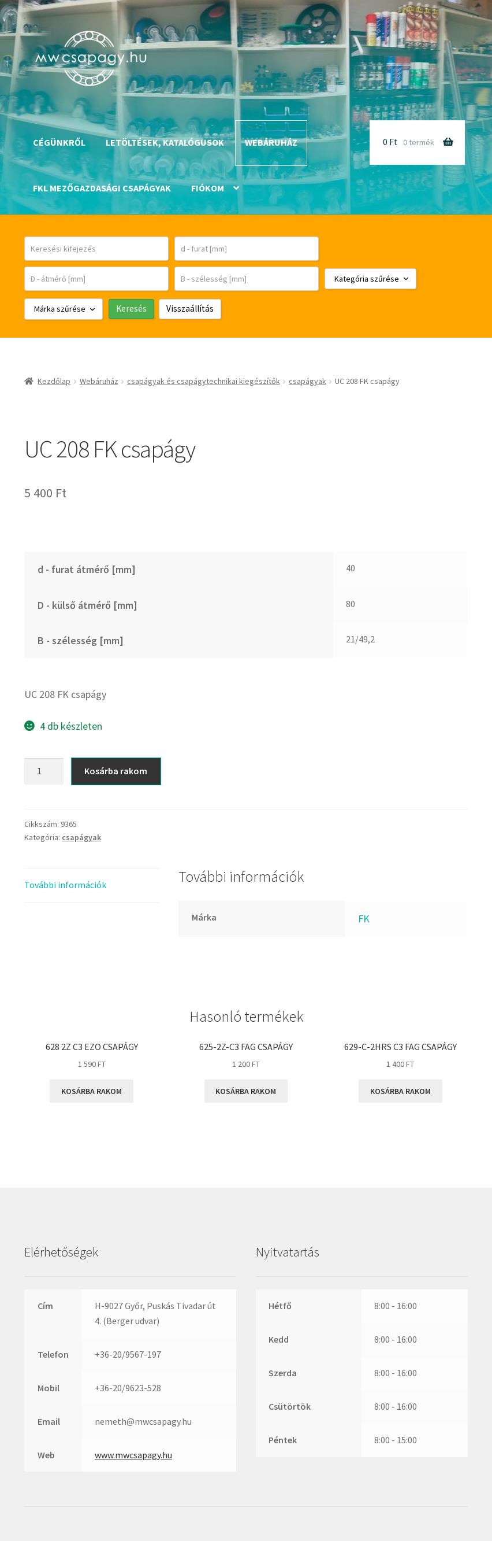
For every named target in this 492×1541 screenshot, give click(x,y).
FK (364, 918)
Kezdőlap (54, 381)
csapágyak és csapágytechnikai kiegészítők (203, 381)
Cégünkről (59, 142)
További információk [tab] (65, 884)
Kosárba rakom (115, 771)
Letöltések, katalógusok (165, 142)
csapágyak (307, 381)
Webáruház (271, 142)
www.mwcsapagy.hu (133, 1455)
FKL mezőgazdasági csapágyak (102, 188)
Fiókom (207, 188)
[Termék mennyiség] (44, 771)
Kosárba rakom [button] (91, 1091)
